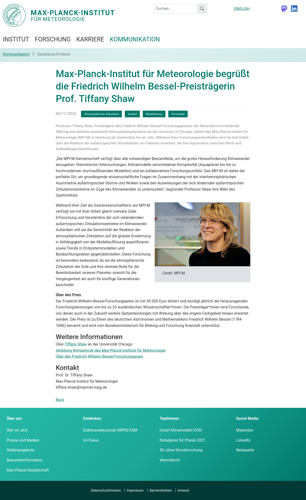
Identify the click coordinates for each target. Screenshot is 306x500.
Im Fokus (91, 440)
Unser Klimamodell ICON (181, 430)
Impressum (135, 490)
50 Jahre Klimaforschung (181, 450)
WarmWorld (170, 460)
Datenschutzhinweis (106, 490)
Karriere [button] (90, 39)
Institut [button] (16, 39)
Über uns (14, 418)
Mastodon (244, 430)
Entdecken (92, 418)
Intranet (183, 490)
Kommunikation (16, 54)
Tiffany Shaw (76, 344)
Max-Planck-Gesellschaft (28, 470)
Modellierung (154, 114)
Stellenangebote (20, 450)
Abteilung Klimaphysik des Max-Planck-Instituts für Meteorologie (110, 350)
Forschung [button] (53, 39)
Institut (132, 114)
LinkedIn (243, 440)
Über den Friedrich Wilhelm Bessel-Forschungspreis (99, 356)
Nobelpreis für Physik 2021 (182, 440)
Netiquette (245, 450)
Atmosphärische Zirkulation (101, 114)
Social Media (247, 418)
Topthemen (169, 418)
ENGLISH (242, 8)
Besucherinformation (24, 460)
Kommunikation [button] (135, 39)
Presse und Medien (23, 440)
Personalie (178, 114)
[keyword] (175, 8)
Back (60, 400)
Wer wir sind (17, 430)
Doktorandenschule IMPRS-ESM (110, 430)
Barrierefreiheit (161, 490)
